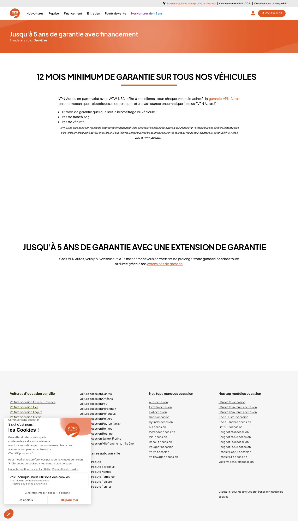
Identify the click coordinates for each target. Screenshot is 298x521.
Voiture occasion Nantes (95, 393)
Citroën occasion (160, 407)
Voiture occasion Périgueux (97, 413)
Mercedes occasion (162, 432)
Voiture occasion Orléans (96, 398)
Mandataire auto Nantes (95, 471)
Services (40, 40)
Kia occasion (157, 427)
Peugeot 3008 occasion (235, 437)
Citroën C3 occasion (232, 402)
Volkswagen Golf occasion (236, 461)
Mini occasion (158, 437)
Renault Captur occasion (235, 451)
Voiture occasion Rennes (95, 428)
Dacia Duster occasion (233, 417)
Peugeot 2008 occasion (235, 446)
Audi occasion (158, 402)
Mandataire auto (21, 40)
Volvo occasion (159, 451)
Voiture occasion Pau (93, 403)
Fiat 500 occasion (231, 427)
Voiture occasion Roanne (96, 433)
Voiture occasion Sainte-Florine (100, 438)
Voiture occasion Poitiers (95, 418)
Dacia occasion (159, 417)
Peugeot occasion (161, 446)
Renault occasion (160, 441)
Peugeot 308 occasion (234, 432)
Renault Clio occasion (233, 456)
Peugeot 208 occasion (234, 441)
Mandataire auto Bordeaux (96, 466)
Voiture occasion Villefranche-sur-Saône (106, 443)
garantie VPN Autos (224, 98)
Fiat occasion (158, 412)
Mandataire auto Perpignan (97, 476)
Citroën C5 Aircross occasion (238, 412)
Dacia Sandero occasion (235, 422)
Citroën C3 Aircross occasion (238, 407)
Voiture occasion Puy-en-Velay (99, 423)
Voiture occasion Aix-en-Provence (32, 402)
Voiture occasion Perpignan (97, 408)
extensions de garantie (165, 264)
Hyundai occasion (161, 422)
